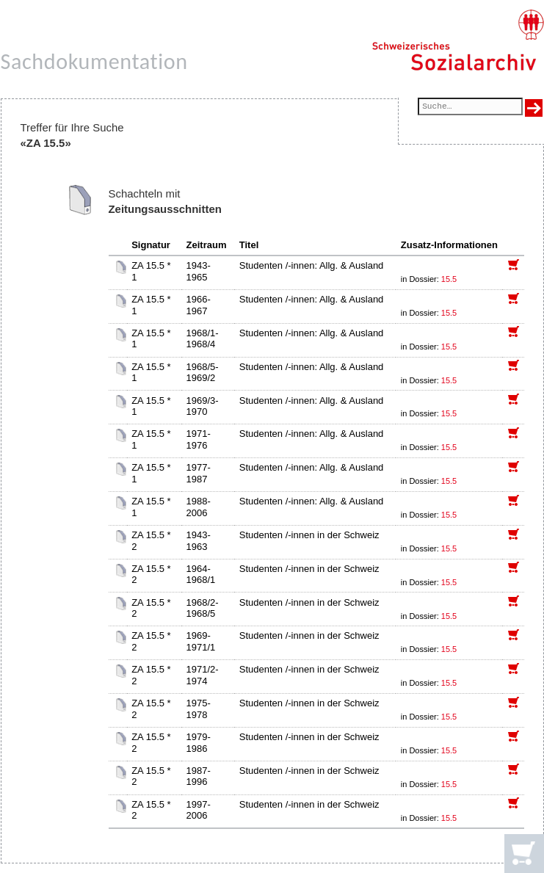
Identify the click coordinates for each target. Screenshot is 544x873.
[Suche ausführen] (534, 108)
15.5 (450, 279)
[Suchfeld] (470, 107)
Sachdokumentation (94, 61)
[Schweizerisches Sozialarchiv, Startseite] (457, 40)
